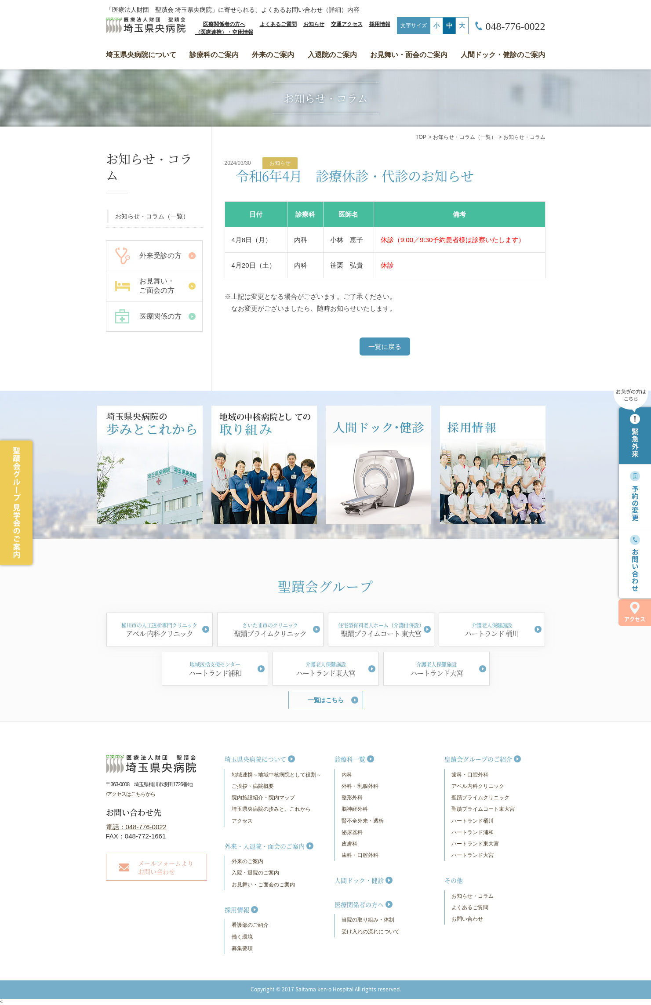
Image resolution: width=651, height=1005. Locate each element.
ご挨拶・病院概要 (253, 786)
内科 (347, 775)
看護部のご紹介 (250, 925)
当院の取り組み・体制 (368, 920)
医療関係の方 (160, 316)
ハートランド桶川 (472, 821)
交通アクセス (347, 24)
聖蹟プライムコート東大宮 (483, 809)
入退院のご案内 (332, 54)
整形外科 (352, 798)
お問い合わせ (467, 919)
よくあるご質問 (278, 24)
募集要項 (242, 948)
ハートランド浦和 (472, 832)
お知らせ (313, 24)
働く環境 (242, 937)
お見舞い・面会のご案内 (408, 54)
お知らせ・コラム (472, 896)
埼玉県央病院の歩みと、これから (271, 809)
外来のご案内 (273, 54)
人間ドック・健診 (359, 880)
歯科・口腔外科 (360, 855)
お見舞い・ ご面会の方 (157, 285)
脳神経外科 (355, 809)
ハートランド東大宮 (475, 844)
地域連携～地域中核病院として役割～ (276, 775)
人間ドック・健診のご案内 (503, 54)
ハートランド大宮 (472, 855)
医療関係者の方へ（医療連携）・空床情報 (224, 28)
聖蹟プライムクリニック (480, 798)
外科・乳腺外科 (360, 786)
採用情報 (379, 24)
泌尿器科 (352, 832)
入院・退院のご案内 (255, 873)
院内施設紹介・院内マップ (263, 798)
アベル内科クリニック (477, 786)
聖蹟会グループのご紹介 (478, 759)
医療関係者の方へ (359, 904)
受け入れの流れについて (371, 932)
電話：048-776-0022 (136, 827)
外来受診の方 (160, 255)
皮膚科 (349, 844)
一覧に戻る (384, 346)
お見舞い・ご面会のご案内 (263, 885)
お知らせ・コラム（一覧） (464, 137)
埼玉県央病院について (141, 54)
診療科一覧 (350, 759)
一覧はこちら (325, 700)
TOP (420, 137)
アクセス (634, 612)
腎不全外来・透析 (363, 821)
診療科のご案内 (214, 54)
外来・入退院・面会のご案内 (265, 846)
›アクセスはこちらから (131, 794)
